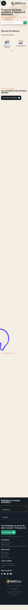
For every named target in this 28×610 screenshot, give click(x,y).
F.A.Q (2, 567)
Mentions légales (14, 588)
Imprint (14, 595)
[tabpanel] (7, 44)
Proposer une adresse (7, 563)
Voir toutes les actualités (9, 97)
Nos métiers (4, 555)
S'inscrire (5, 517)
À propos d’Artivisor (6, 542)
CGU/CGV (14, 590)
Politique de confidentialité (14, 592)
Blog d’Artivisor (5, 554)
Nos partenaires (5, 557)
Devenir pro (6, 509)
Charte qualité (5, 544)
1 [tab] (12, 50)
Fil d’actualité (5, 552)
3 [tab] (15, 50)
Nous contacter (7, 532)
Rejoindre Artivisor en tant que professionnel (14, 546)
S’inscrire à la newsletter (8, 565)
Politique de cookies (14, 593)
